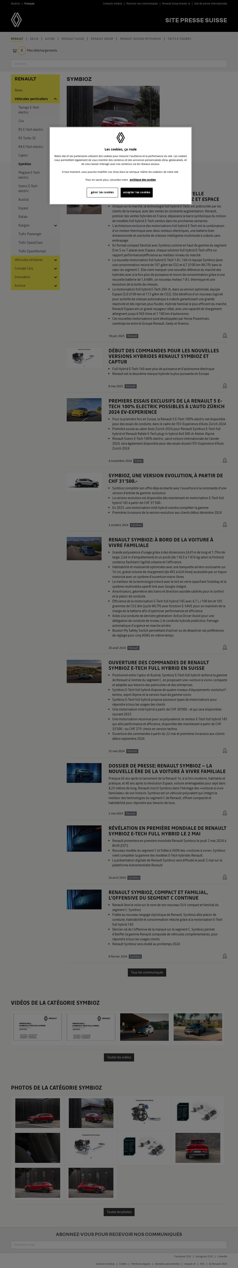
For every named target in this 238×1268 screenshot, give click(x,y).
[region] (120, 166)
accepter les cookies (136, 192)
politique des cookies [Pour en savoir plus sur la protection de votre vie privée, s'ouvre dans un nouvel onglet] (143, 180)
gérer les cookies (102, 192)
